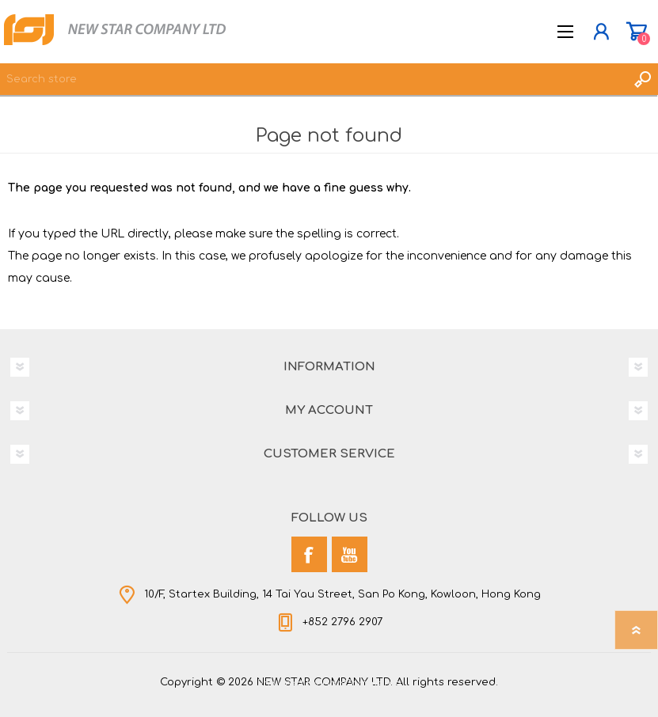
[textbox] (313, 79)
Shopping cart (636, 31)
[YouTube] (349, 554)
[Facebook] (309, 554)
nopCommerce (361, 683)
